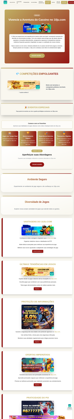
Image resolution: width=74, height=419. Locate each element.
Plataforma (34, 2)
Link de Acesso (58, 2)
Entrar (64, 2)
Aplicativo (12, 2)
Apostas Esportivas (41, 2)
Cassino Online (48, 2)
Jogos (53, 2)
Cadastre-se (19, 2)
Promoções (26, 2)
